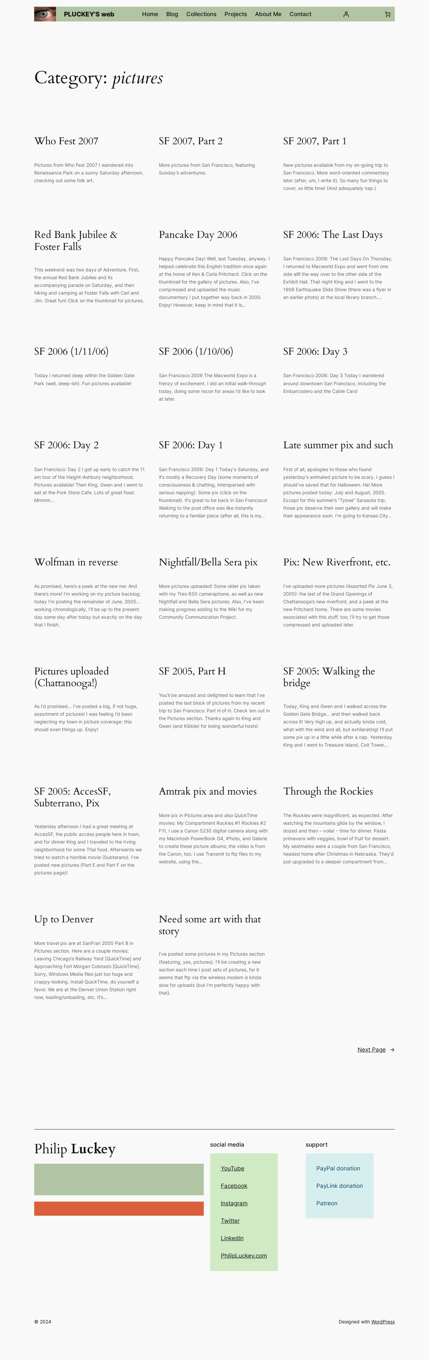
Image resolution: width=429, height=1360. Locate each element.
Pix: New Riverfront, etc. (337, 563)
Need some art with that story (210, 926)
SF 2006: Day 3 (315, 352)
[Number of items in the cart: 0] (388, 14)
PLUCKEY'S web (89, 14)
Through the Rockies (328, 792)
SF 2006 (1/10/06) (196, 352)
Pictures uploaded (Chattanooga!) (71, 678)
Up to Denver (64, 920)
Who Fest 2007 (66, 142)
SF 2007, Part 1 (315, 142)
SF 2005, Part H (192, 672)
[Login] (346, 14)
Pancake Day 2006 (198, 235)
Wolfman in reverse (76, 563)
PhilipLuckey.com (244, 1255)
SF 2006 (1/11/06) (71, 352)
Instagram (234, 1203)
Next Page (376, 1049)
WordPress (383, 1321)
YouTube (232, 1168)
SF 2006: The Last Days (333, 235)
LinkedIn (232, 1238)
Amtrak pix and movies (208, 792)
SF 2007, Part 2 (191, 142)
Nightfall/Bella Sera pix (208, 563)
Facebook (234, 1185)
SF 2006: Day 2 (66, 446)
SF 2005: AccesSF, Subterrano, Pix (72, 798)
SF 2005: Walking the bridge (329, 678)
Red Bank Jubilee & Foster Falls (76, 241)
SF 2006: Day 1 (191, 446)
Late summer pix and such (338, 446)
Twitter (230, 1220)
